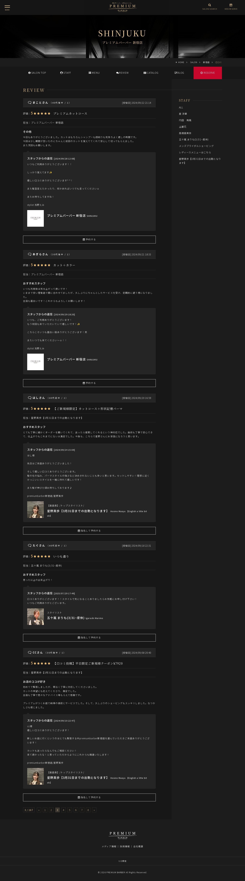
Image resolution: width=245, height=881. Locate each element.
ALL (181, 107)
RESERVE (208, 72)
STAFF (65, 72)
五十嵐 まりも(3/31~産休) (46, 565)
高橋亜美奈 (186, 133)
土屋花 (182, 126)
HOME (181, 62)
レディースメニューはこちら (195, 152)
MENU (94, 72)
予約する (89, 239)
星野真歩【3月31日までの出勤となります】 (57, 418)
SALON (193, 62)
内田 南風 (185, 120)
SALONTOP (37, 72)
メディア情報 (109, 846)
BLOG (179, 72)
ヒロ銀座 (122, 861)
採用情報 (125, 846)
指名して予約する (89, 530)
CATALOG (151, 72)
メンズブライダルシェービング (196, 146)
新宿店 (206, 62)
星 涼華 (183, 113)
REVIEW (122, 72)
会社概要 (138, 846)
